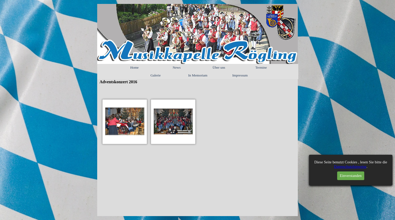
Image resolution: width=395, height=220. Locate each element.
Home (134, 67)
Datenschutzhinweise (352, 166)
